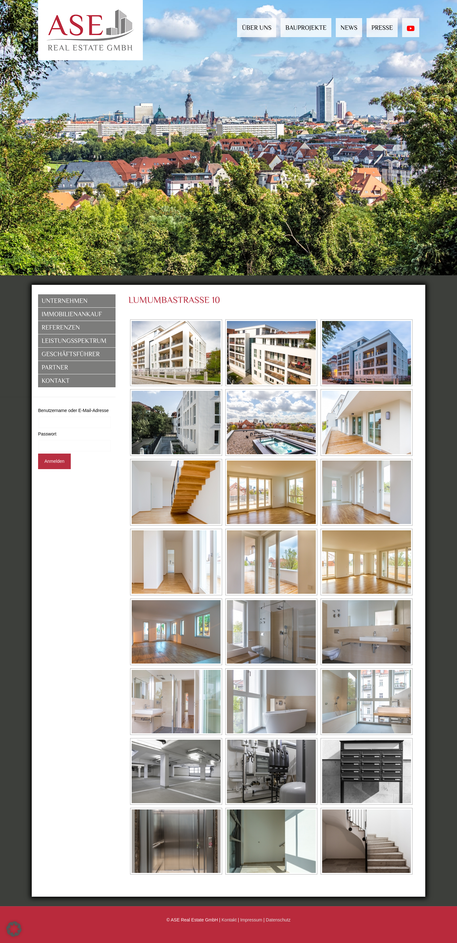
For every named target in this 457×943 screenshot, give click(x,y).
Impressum (251, 919)
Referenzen (61, 327)
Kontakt (56, 380)
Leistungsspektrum (74, 340)
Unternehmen (65, 300)
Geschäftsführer (71, 353)
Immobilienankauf (72, 314)
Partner (55, 367)
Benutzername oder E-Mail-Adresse (73, 410)
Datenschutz (278, 919)
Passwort (47, 433)
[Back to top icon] (431, 933)
